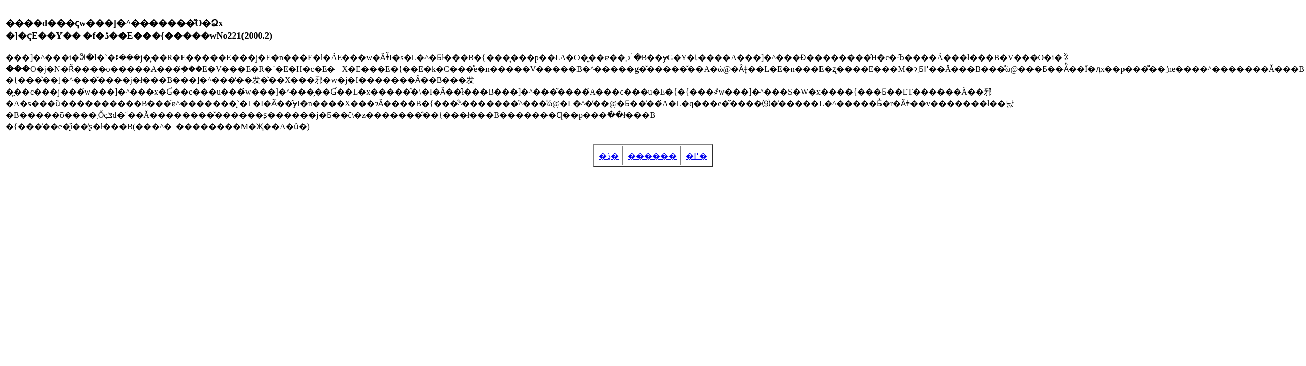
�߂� (696, 155)
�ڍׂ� (609, 155)
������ (652, 155)
